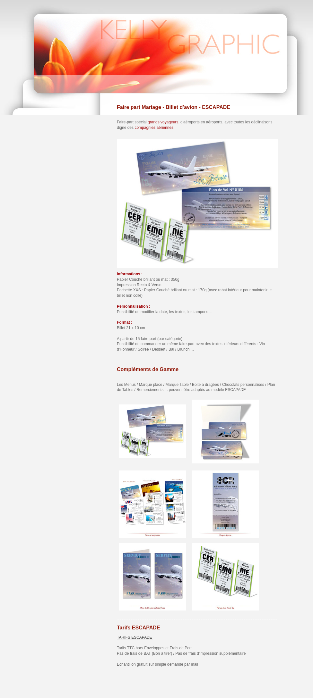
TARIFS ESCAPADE (135, 637)
